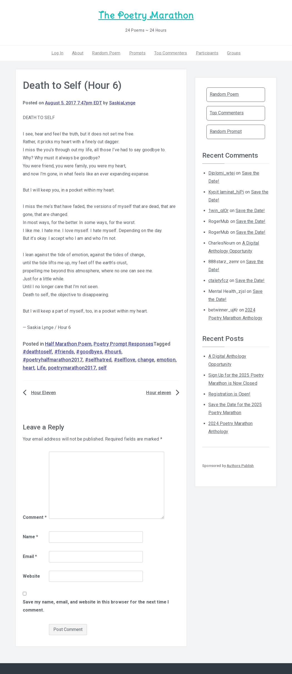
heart (29, 367)
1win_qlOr (218, 210)
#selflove (124, 359)
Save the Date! (250, 210)
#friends (64, 351)
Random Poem (107, 52)
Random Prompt (226, 131)
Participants (206, 52)
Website (31, 575)
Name (30, 536)
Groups (232, 52)
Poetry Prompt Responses (123, 343)
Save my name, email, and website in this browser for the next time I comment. (96, 605)
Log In (59, 52)
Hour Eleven (43, 392)
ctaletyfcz (218, 280)
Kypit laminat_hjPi (226, 191)
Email (30, 556)
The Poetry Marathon (146, 15)
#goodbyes (89, 351)
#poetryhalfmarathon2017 (53, 359)
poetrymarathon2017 (72, 367)
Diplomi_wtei (221, 172)
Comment (35, 517)
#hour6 (112, 351)
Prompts (137, 52)
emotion (166, 359)
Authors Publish (240, 465)
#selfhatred (98, 359)
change (146, 359)
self (102, 367)
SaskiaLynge (122, 102)
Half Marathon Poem (68, 343)
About (78, 52)
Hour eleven (158, 392)
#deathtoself (37, 351)
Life (41, 367)
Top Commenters (169, 52)
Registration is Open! (229, 393)
